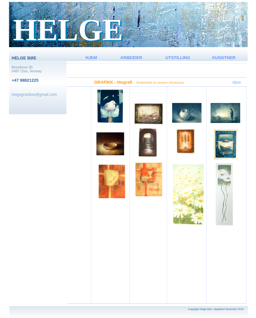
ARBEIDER (131, 57)
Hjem (236, 82)
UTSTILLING (177, 57)
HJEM (91, 57)
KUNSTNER (223, 57)
